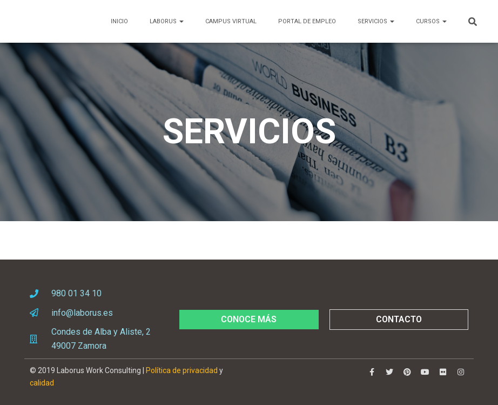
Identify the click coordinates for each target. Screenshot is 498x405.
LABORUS (167, 21)
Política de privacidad (182, 370)
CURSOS (431, 21)
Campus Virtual (231, 21)
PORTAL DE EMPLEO (307, 21)
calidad (42, 383)
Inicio (119, 21)
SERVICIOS (376, 21)
